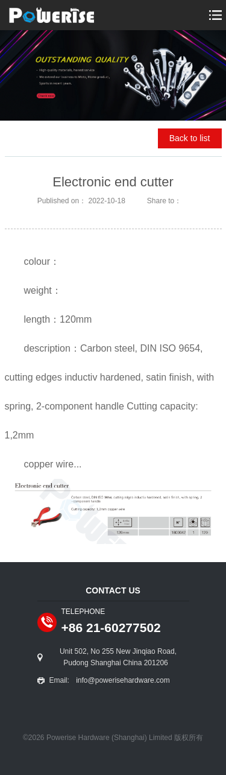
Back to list (189, 138)
